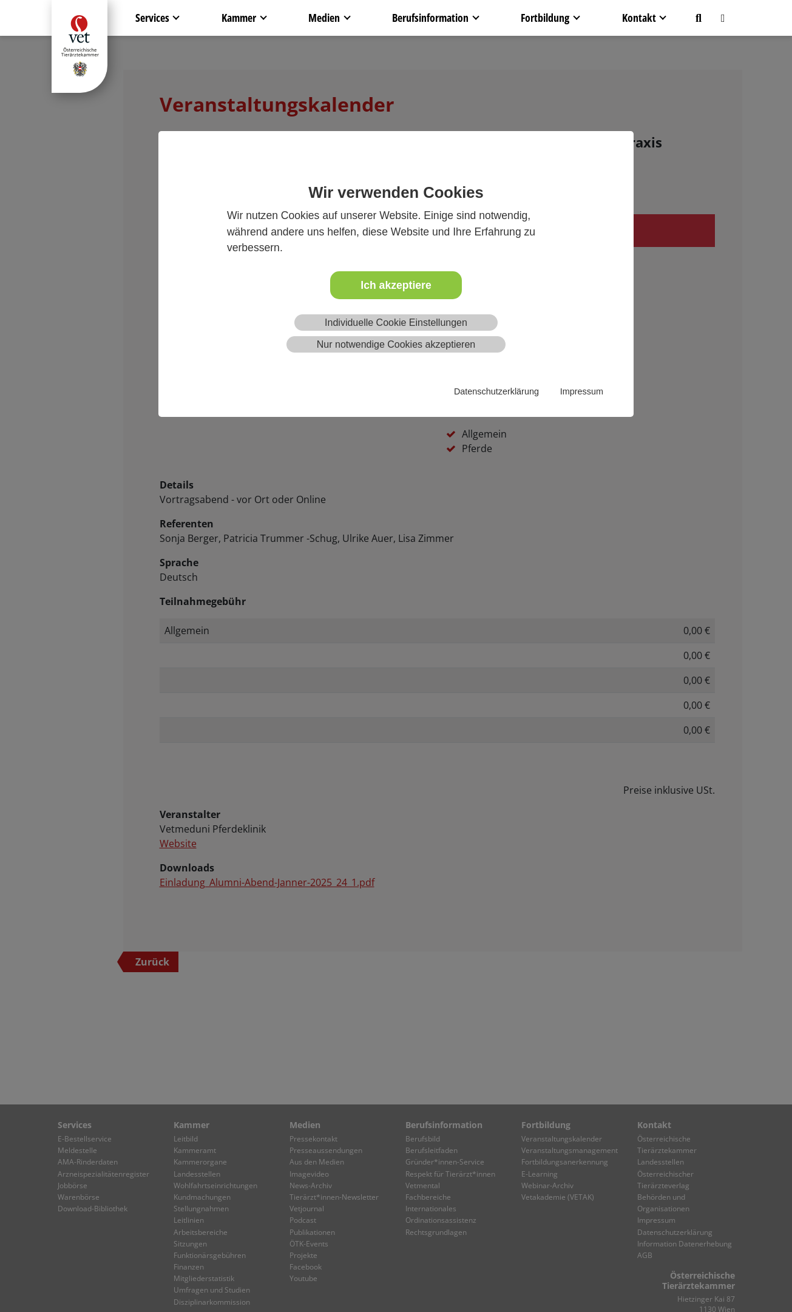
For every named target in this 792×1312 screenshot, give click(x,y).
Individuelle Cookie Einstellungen (396, 322)
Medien (324, 17)
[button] (698, 18)
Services (152, 17)
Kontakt (639, 17)
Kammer (239, 17)
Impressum (581, 391)
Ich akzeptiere (395, 285)
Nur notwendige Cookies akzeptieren (396, 344)
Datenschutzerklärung (496, 391)
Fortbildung (545, 17)
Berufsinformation (430, 17)
